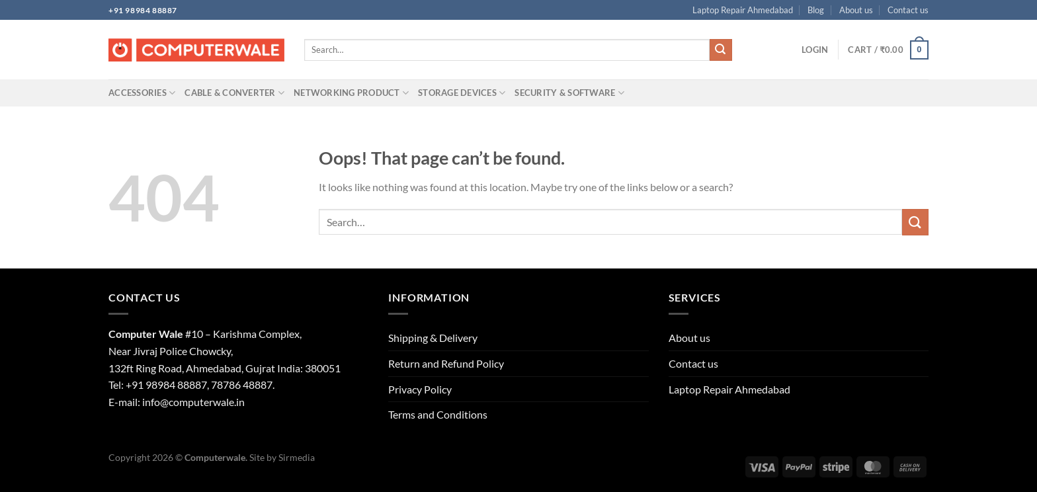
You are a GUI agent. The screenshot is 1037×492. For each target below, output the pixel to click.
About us (856, 10)
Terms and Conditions (437, 414)
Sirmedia (296, 457)
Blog (816, 10)
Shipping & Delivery (432, 337)
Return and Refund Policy (446, 363)
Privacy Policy (420, 389)
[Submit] (721, 50)
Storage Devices (461, 93)
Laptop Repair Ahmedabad (742, 10)
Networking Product (351, 93)
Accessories (141, 93)
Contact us (908, 10)
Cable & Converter (234, 93)
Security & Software (569, 93)
